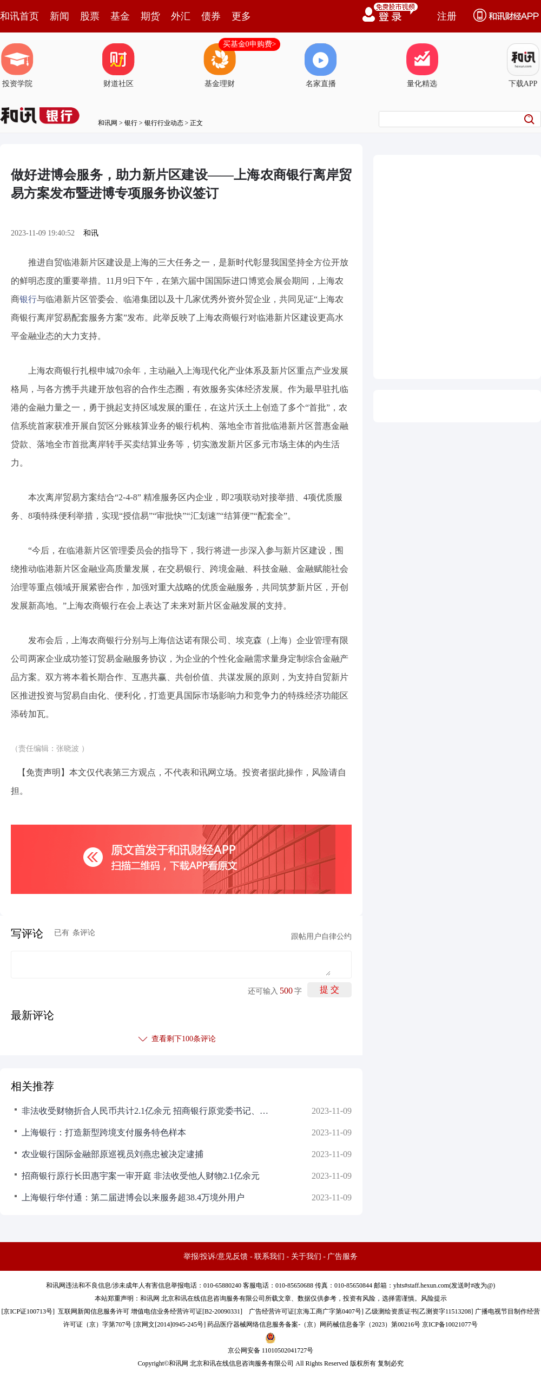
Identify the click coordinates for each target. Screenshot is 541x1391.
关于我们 (306, 1256)
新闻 (59, 16)
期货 (150, 16)
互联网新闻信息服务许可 (93, 1311)
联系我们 (269, 1256)
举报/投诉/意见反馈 (215, 1256)
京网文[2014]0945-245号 (169, 1324)
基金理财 (219, 65)
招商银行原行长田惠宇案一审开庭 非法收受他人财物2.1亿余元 (141, 1175)
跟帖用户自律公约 (321, 936)
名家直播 (321, 65)
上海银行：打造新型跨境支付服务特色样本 (104, 1132)
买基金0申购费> (249, 44)
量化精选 (422, 65)
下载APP (523, 65)
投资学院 (17, 65)
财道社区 (118, 65)
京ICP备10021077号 (450, 1324)
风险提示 (434, 1298)
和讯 (90, 233)
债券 (211, 16)
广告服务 (342, 1256)
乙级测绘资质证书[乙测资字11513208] (419, 1311)
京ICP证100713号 (27, 1311)
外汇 (180, 16)
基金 (120, 16)
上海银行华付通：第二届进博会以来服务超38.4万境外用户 (133, 1197)
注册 (447, 16)
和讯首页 (19, 16)
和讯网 (107, 123)
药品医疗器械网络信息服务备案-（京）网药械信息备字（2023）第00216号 (313, 1324)
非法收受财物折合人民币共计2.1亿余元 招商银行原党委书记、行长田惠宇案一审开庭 (146, 1110)
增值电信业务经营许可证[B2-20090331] (186, 1311)
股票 (90, 16)
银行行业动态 (163, 123)
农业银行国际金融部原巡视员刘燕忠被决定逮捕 (112, 1154)
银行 (130, 123)
